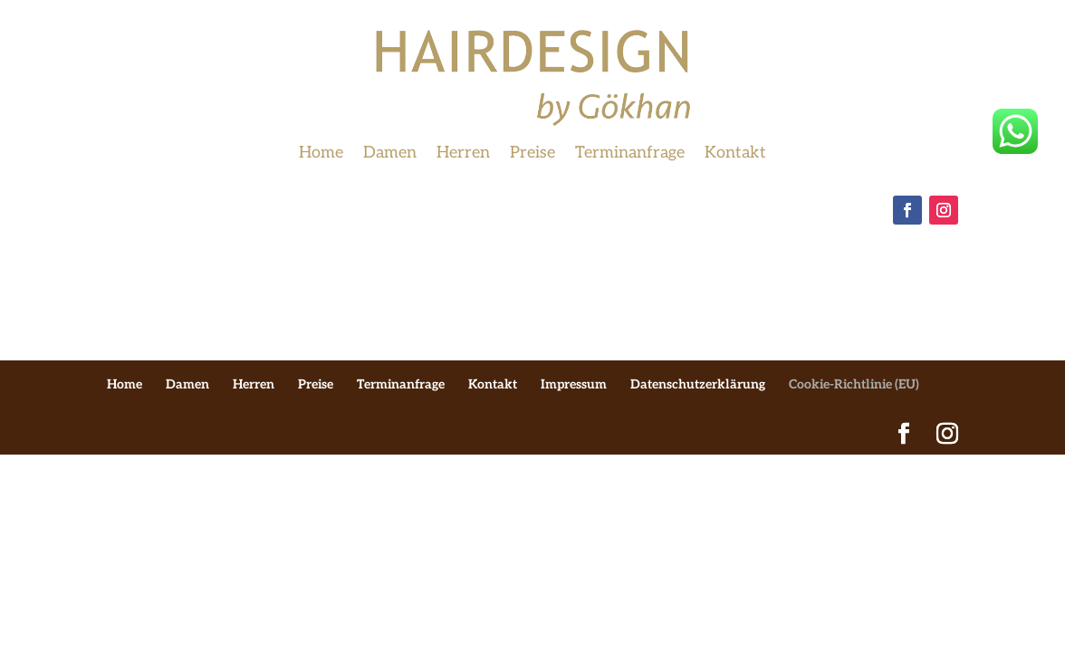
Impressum (574, 384)
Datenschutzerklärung (697, 384)
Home (321, 154)
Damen (390, 154)
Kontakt (735, 154)
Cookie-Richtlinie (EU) (854, 384)
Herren (463, 154)
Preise (532, 154)
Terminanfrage (630, 154)
